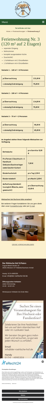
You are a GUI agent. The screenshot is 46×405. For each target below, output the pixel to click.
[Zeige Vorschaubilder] (23, 244)
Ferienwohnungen (19, 31)
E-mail (32, 206)
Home (8, 31)
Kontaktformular (16, 206)
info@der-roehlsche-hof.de (17, 276)
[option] (23, 226)
